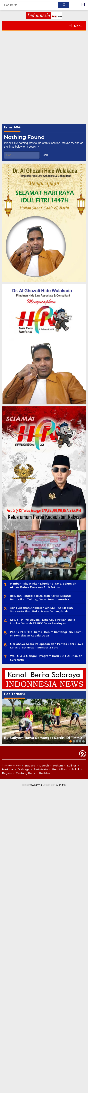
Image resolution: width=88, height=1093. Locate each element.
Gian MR (61, 784)
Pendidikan (59, 769)
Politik (75, 769)
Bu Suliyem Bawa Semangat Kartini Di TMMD (43, 738)
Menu (77, 26)
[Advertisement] (44, 76)
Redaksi (44, 773)
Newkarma (35, 784)
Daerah (44, 765)
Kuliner (71, 765)
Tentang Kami (25, 773)
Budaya (30, 765)
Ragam (7, 773)
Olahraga (23, 769)
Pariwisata (41, 769)
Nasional (7, 769)
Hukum (58, 765)
